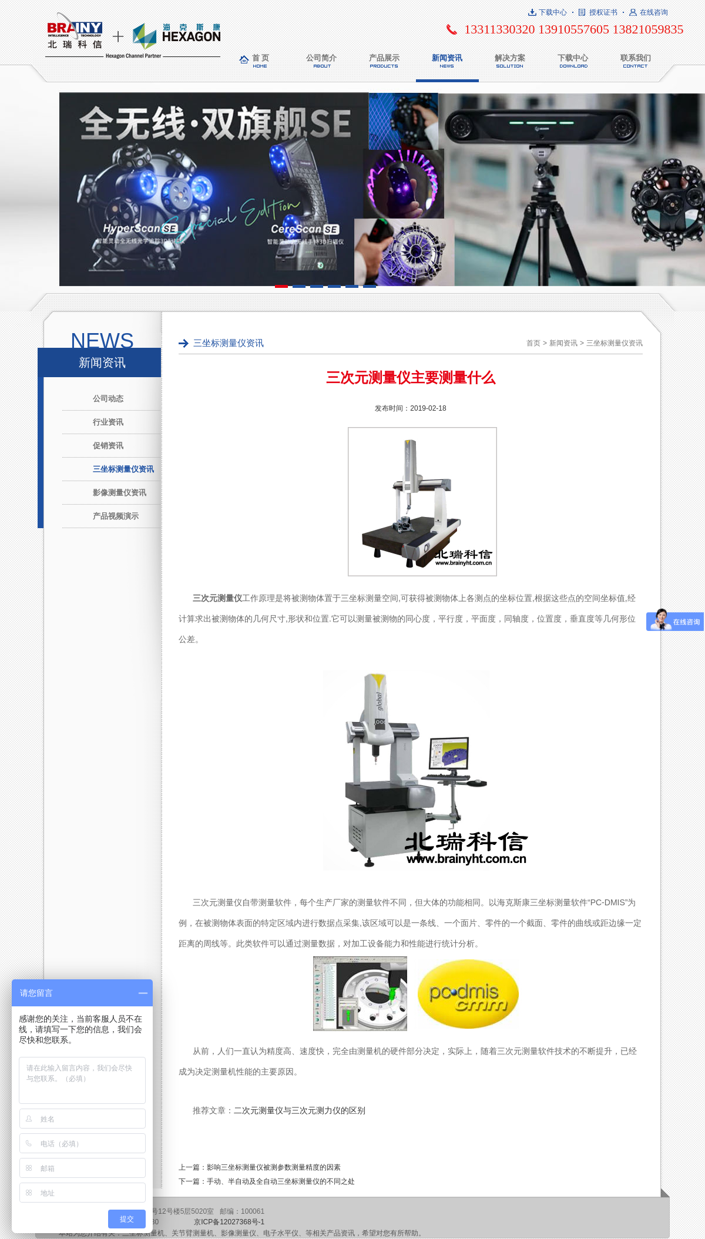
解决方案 (510, 57)
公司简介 (321, 57)
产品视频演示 (116, 516)
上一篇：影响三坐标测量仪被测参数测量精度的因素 (260, 1167)
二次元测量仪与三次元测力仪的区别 (299, 1110)
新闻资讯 (447, 57)
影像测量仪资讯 (119, 492)
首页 (533, 343)
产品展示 (384, 57)
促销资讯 (108, 445)
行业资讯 (108, 422)
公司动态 (108, 398)
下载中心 (553, 12)
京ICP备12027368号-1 (229, 1222)
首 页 (261, 57)
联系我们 (635, 57)
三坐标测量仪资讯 (123, 469)
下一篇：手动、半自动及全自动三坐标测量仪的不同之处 (267, 1181)
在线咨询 (654, 12)
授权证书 (603, 12)
